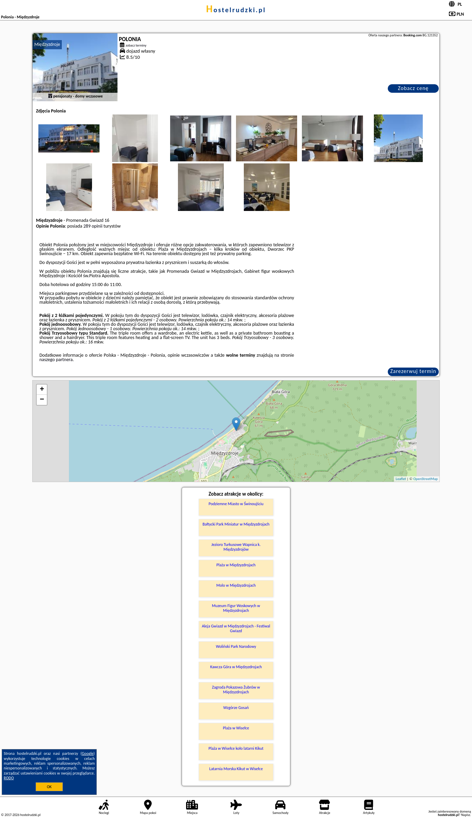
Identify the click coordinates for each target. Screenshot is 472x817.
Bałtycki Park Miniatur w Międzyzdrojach (235, 524)
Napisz (465, 815)
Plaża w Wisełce (236, 728)
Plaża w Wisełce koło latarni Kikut (236, 748)
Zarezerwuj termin (413, 371)
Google (88, 753)
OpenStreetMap (425, 479)
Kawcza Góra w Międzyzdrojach (236, 666)
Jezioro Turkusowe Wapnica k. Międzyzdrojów (235, 547)
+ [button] (42, 390)
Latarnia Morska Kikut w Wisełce (236, 768)
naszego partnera (56, 359)
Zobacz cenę (413, 88)
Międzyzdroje (47, 44)
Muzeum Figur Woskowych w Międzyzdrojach (236, 608)
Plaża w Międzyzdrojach (235, 565)
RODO (9, 778)
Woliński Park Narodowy (236, 646)
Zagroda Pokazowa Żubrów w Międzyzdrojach (236, 689)
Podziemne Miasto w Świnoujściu (236, 503)
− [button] (42, 400)
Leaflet (401, 479)
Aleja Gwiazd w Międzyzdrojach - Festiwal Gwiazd (236, 628)
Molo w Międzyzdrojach (236, 585)
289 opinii (92, 226)
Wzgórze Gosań (236, 707)
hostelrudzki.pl (236, 10)
